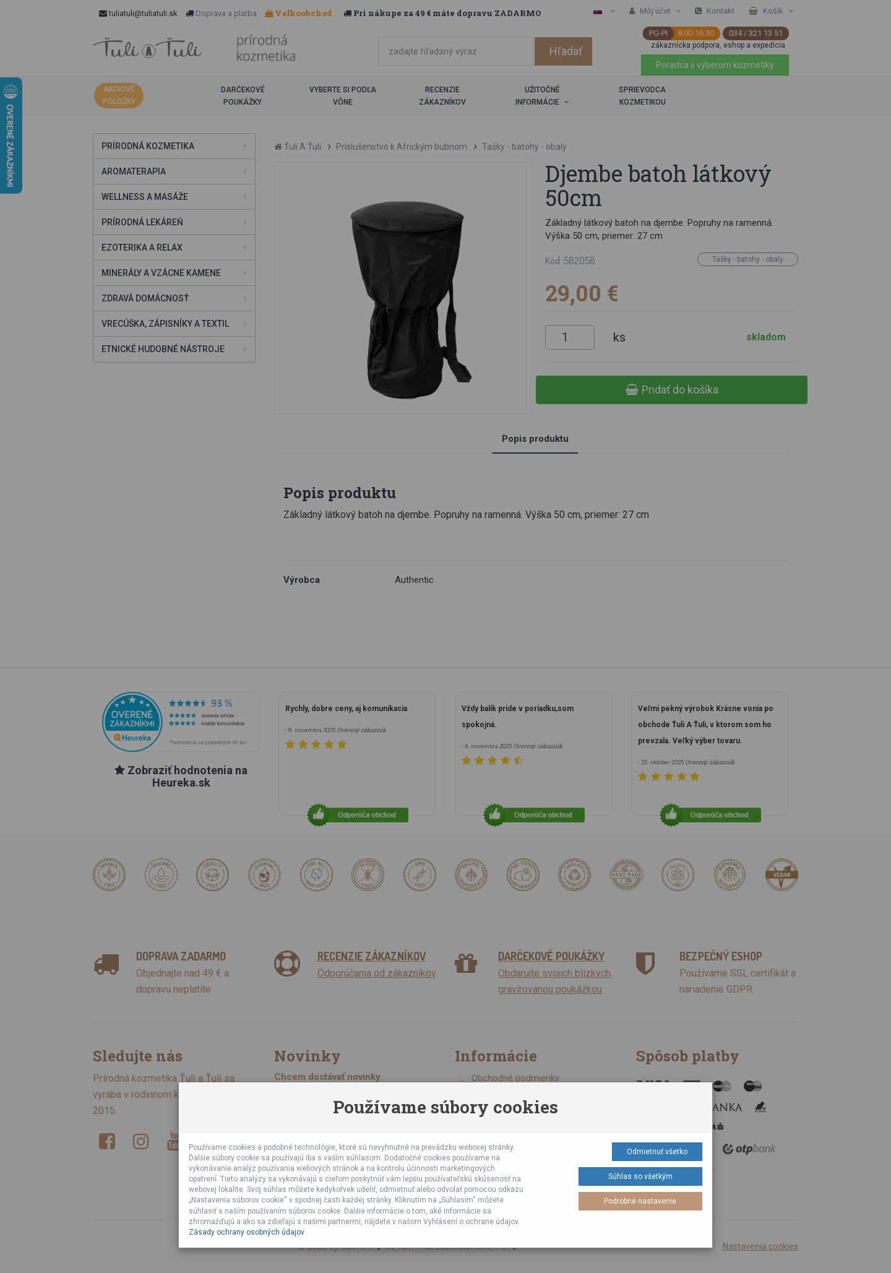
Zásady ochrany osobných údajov (246, 1232)
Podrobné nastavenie (640, 1201)
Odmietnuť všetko (657, 1151)
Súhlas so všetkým (640, 1176)
